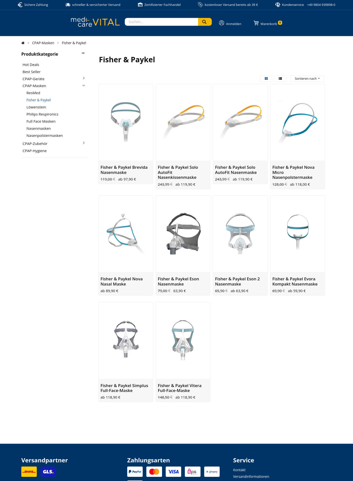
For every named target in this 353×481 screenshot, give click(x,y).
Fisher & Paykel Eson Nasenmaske (178, 250)
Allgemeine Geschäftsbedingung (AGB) (203, 471)
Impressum (134, 471)
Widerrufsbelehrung (249, 443)
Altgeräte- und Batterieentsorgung (260, 449)
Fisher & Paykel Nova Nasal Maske (122, 250)
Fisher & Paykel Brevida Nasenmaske (124, 154)
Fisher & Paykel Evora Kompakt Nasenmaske (295, 250)
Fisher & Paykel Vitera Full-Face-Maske (180, 341)
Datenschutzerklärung (161, 471)
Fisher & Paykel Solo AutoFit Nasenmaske (236, 154)
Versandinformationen (251, 429)
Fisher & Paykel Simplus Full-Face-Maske (124, 341)
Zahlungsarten (244, 436)
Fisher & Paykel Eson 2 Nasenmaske (237, 250)
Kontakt (239, 423)
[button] (307, 78)
